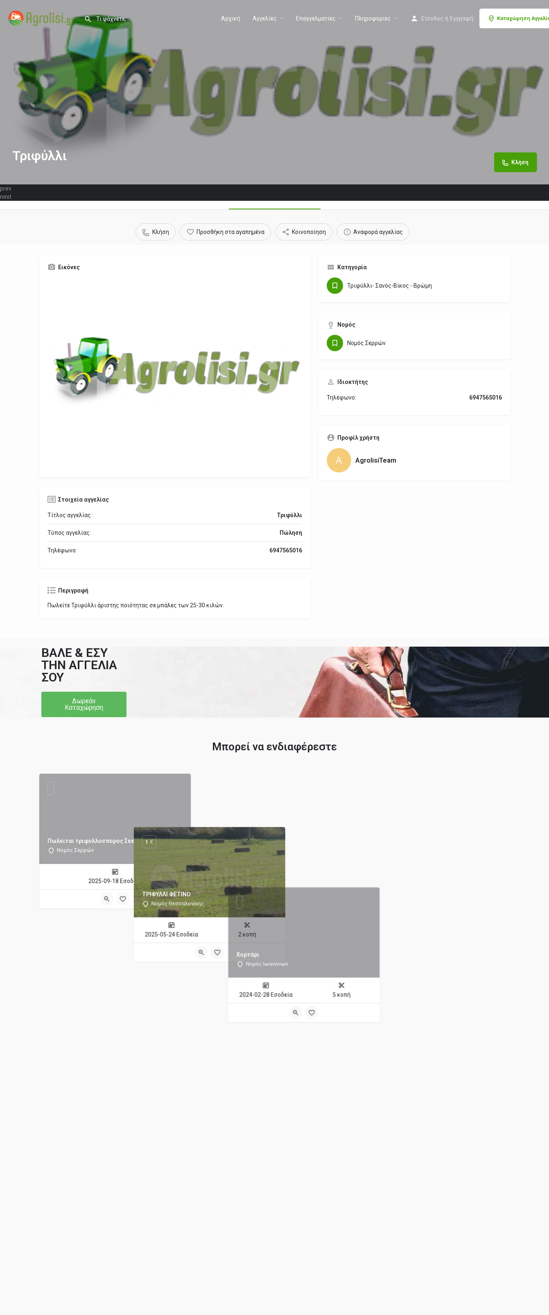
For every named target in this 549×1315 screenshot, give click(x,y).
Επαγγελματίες (316, 18)
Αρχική (230, 18)
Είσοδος (432, 18)
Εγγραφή (461, 18)
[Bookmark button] (122, 899)
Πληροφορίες (373, 18)
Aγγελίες (265, 18)
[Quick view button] (106, 899)
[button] (84, 704)
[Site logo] (42, 17)
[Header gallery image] (274, 92)
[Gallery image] (175, 373)
